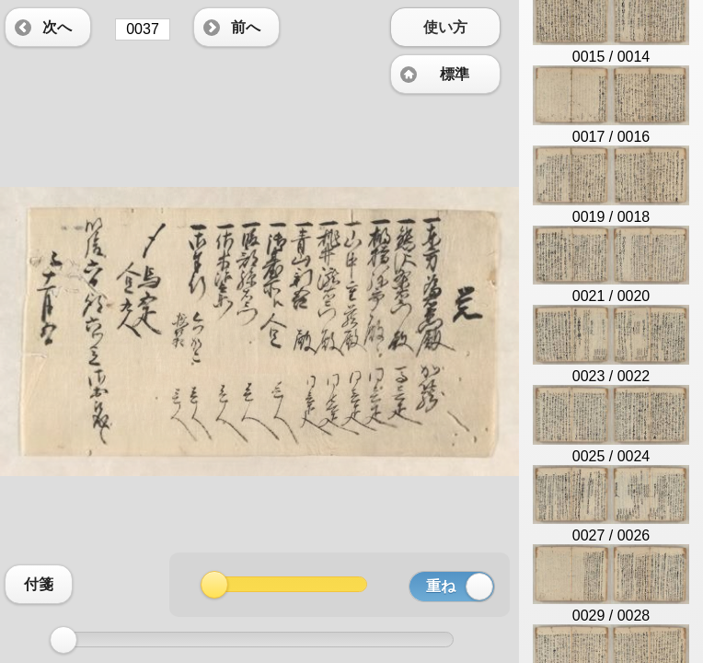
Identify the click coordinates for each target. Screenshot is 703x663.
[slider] (63, 640)
